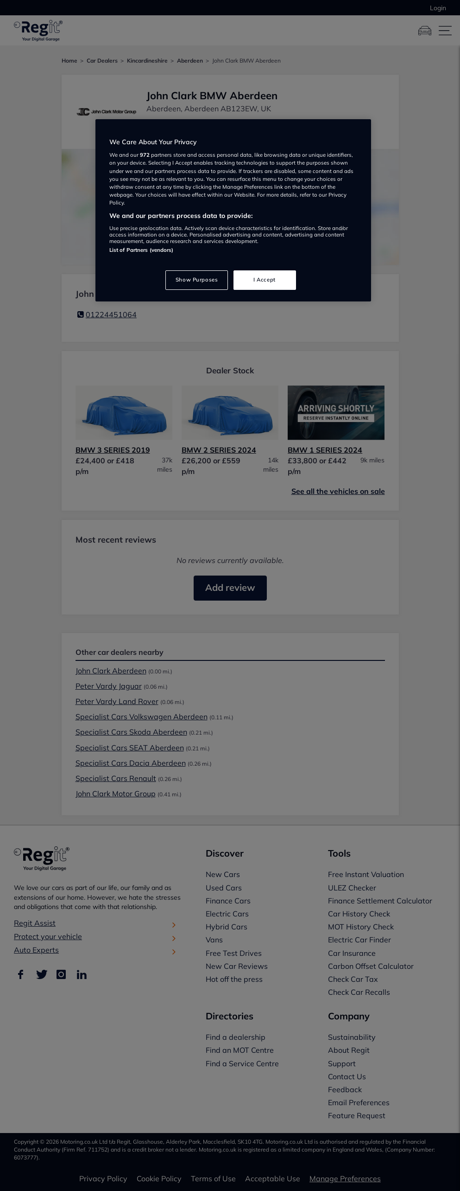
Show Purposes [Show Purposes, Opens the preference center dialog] (197, 279)
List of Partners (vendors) (141, 250)
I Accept (264, 279)
